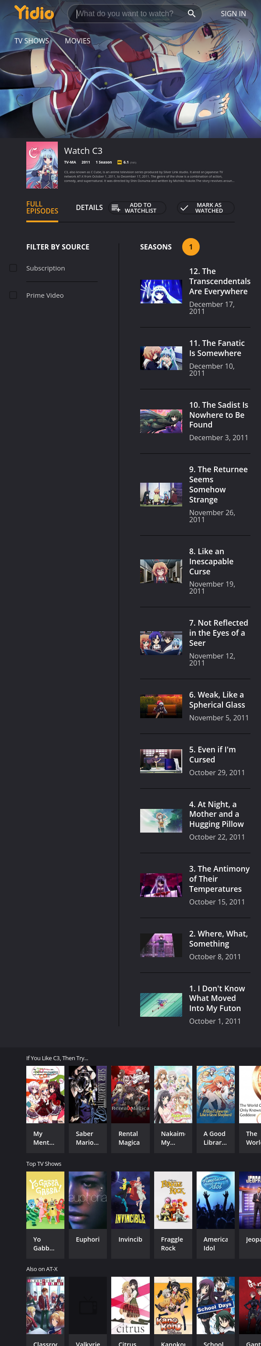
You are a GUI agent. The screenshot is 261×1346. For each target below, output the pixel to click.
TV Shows (31, 41)
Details (89, 207)
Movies (78, 41)
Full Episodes (42, 207)
